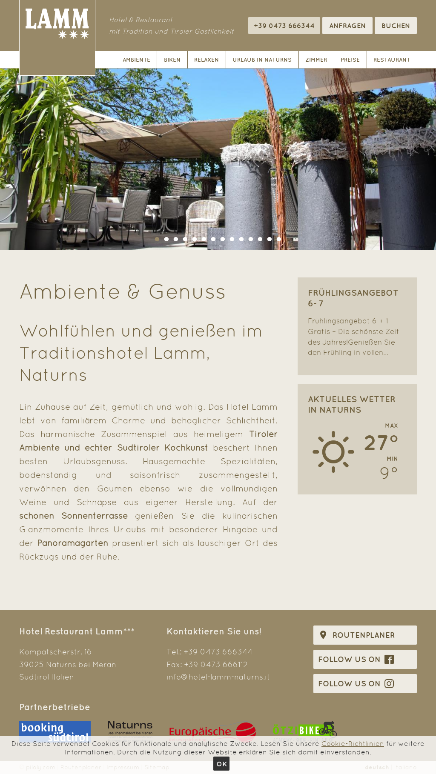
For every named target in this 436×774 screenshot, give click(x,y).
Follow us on (356, 659)
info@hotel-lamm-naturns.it (218, 676)
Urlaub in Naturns (262, 60)
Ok (221, 764)
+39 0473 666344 (218, 651)
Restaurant (391, 60)
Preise (350, 60)
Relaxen (206, 60)
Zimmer (316, 60)
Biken (172, 60)
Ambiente (136, 60)
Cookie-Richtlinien (352, 744)
